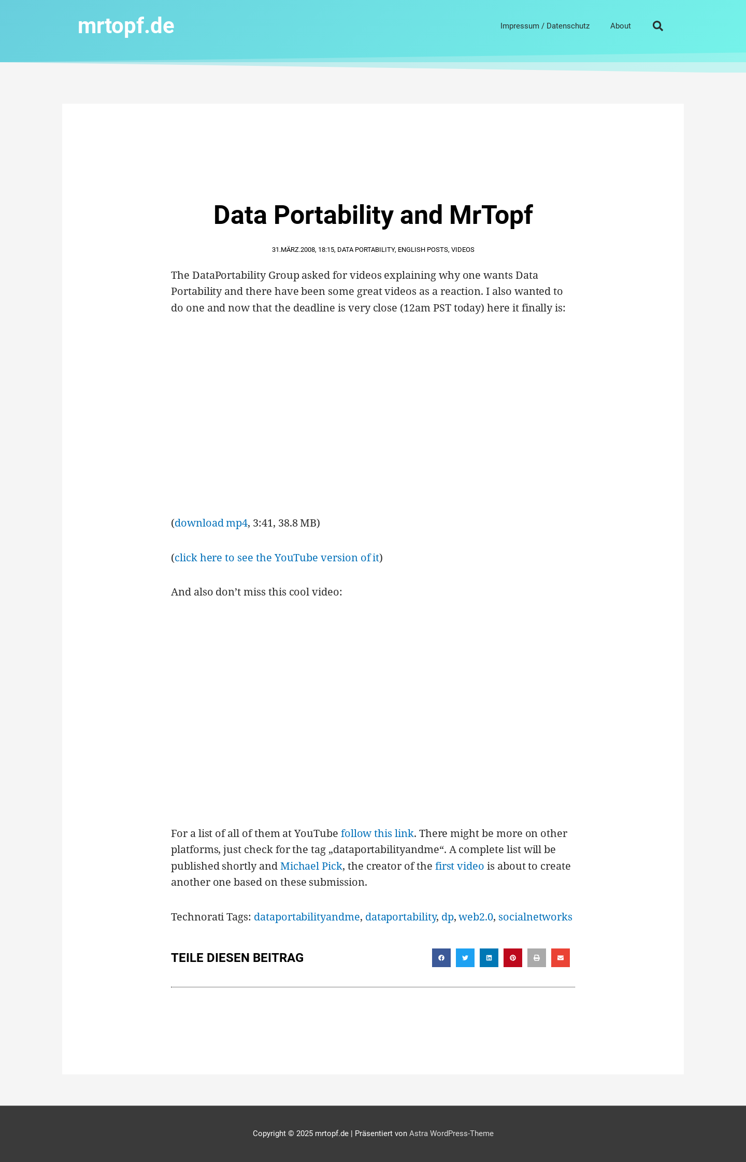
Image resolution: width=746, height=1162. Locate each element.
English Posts (423, 249)
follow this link (377, 833)
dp (447, 917)
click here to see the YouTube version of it (277, 557)
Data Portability (366, 249)
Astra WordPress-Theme (451, 1133)
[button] (658, 26)
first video (459, 866)
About (620, 26)
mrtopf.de (126, 25)
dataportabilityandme (307, 917)
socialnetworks (535, 917)
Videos (463, 249)
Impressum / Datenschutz (545, 26)
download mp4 (211, 523)
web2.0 (475, 917)
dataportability (400, 917)
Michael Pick (311, 866)
